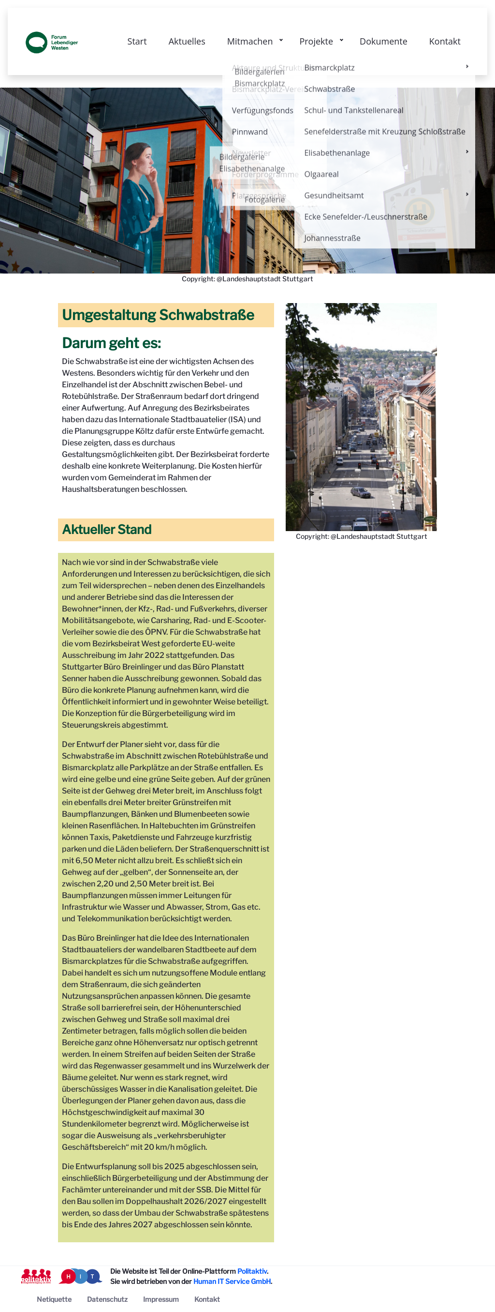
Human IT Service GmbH (232, 1281)
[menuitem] (54, 1299)
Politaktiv (252, 1271)
